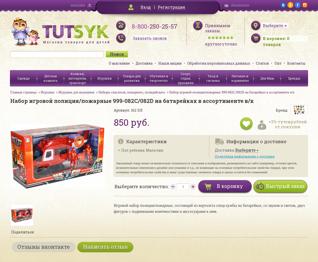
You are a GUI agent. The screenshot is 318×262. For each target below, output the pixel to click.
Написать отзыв (105, 246)
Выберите (245, 150)
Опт (278, 63)
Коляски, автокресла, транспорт (77, 78)
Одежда (23, 78)
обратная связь (240, 5)
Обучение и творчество (159, 78)
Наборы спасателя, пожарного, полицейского (132, 92)
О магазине (119, 63)
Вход (146, 7)
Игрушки (104, 78)
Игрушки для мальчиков (76, 92)
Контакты (296, 63)
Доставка (144, 63)
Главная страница (23, 92)
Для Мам (267, 78)
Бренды (294, 78)
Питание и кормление (240, 78)
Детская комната (50, 78)
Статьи (262, 63)
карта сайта (78, 5)
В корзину (230, 186)
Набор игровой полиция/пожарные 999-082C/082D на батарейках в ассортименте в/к (231, 92)
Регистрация (171, 7)
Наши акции (170, 63)
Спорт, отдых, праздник (186, 78)
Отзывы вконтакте (43, 246)
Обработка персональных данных (218, 63)
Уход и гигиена (213, 78)
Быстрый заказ (285, 186)
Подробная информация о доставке (245, 156)
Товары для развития (132, 78)
